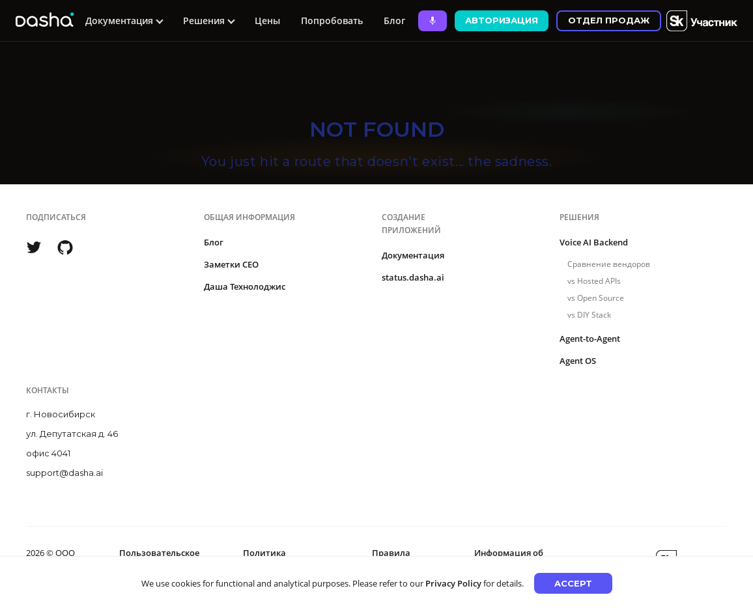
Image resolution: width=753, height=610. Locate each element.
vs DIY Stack (589, 314)
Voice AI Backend (594, 242)
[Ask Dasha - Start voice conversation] (432, 20)
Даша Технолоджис (244, 286)
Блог (394, 20)
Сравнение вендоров (608, 264)
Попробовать (332, 20)
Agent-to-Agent (590, 338)
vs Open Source (595, 297)
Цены (267, 20)
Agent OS (578, 361)
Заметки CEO (231, 264)
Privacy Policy (453, 583)
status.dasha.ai (413, 277)
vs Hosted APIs (594, 280)
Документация (413, 255)
